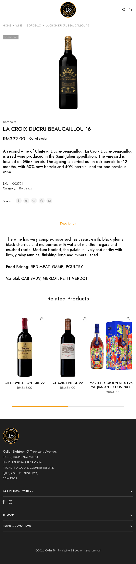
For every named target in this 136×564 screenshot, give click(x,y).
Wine (19, 25)
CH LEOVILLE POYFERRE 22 (25, 383)
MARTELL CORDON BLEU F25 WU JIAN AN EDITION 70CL (111, 385)
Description (68, 223)
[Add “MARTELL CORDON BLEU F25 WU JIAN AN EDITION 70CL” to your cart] (128, 319)
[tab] (68, 223)
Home (7, 25)
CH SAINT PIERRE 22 (68, 383)
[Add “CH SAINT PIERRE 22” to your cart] (84, 319)
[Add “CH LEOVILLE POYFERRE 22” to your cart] (41, 319)
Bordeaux (34, 25)
